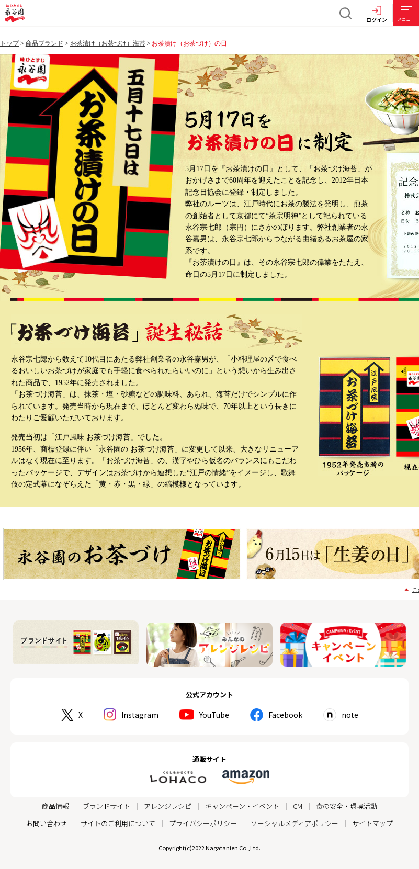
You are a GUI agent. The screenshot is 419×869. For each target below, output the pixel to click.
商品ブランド (44, 43)
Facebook (285, 712)
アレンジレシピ (167, 803)
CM (297, 803)
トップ (9, 43)
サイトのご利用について (118, 821)
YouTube (214, 712)
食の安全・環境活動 (346, 803)
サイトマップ (372, 821)
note (350, 712)
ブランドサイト (106, 803)
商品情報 (55, 803)
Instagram (139, 712)
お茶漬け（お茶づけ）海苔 (107, 43)
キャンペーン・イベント (242, 803)
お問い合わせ (46, 821)
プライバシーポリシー (203, 821)
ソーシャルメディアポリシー (294, 821)
